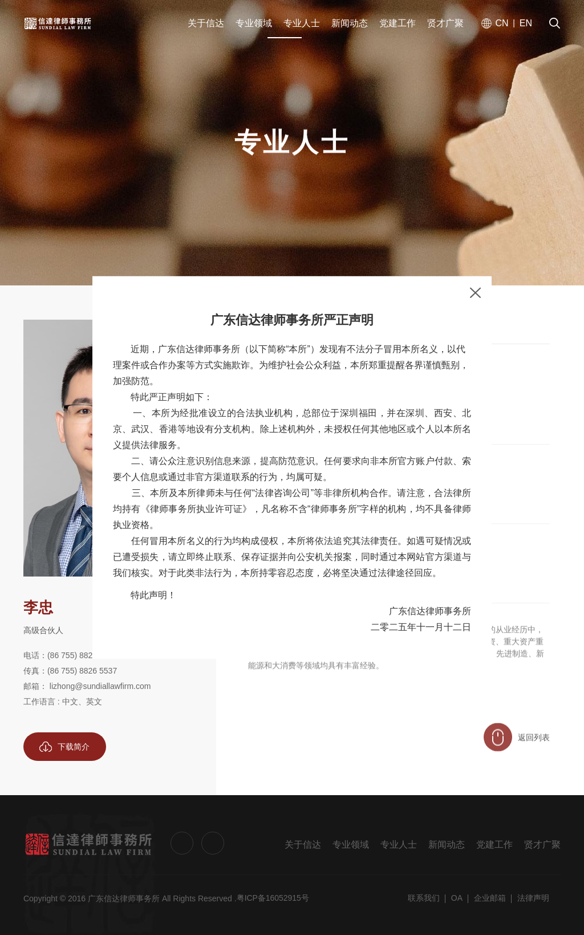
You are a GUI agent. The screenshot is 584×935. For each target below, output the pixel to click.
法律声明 (533, 897)
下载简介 (64, 746)
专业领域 (350, 844)
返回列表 (517, 746)
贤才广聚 (542, 844)
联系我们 (424, 897)
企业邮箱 (490, 897)
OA (457, 897)
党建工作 (494, 844)
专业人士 (398, 844)
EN (526, 24)
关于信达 (303, 844)
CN (501, 24)
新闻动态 (446, 844)
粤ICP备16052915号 (273, 897)
